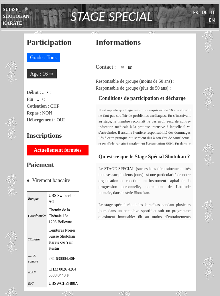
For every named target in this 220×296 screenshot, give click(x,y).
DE (205, 12)
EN (212, 20)
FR (195, 12)
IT (213, 12)
